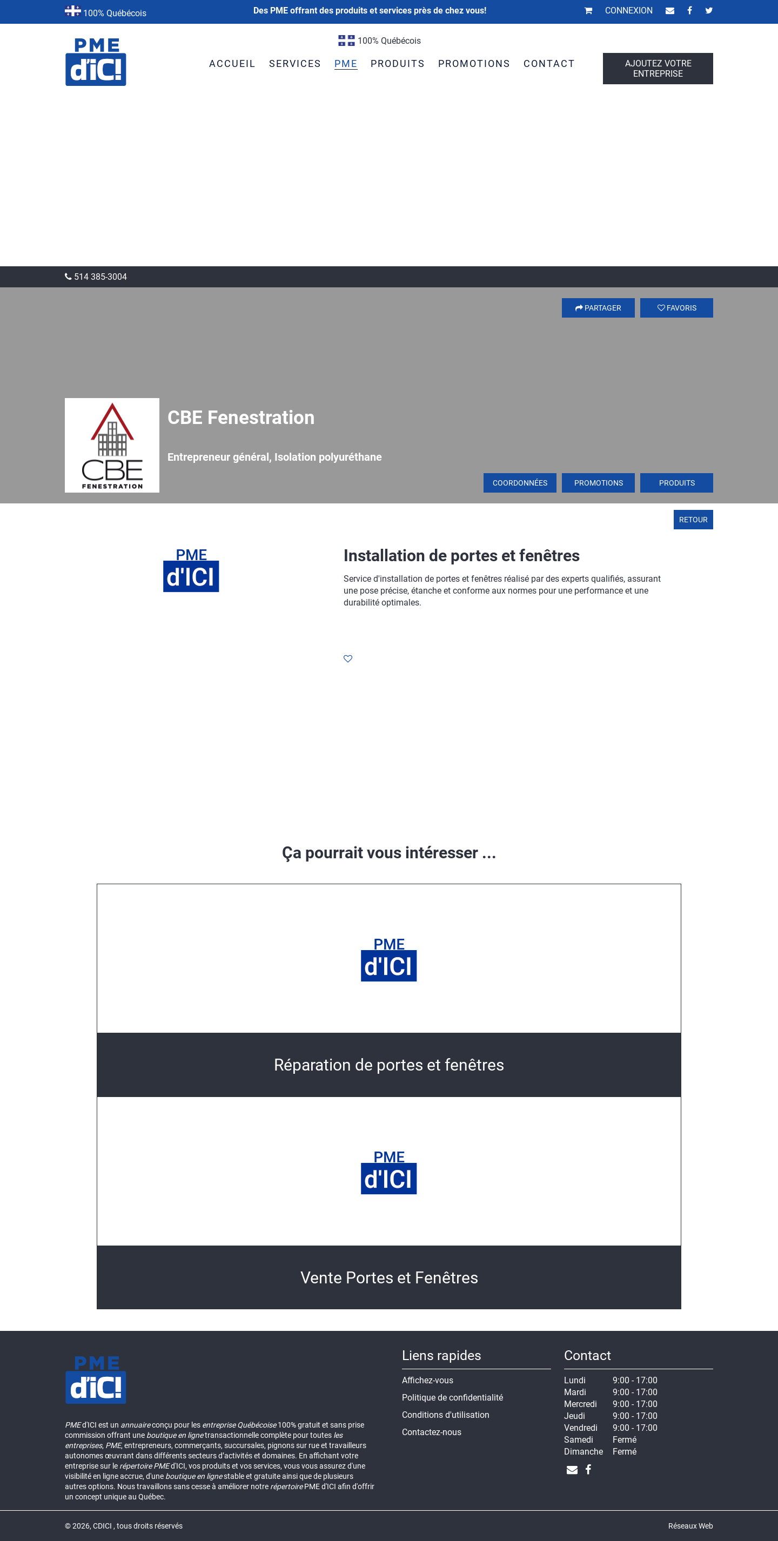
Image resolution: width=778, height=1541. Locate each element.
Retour (693, 519)
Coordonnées (520, 483)
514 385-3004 (96, 277)
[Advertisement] (389, 185)
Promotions (598, 483)
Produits (677, 483)
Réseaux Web (690, 1526)
